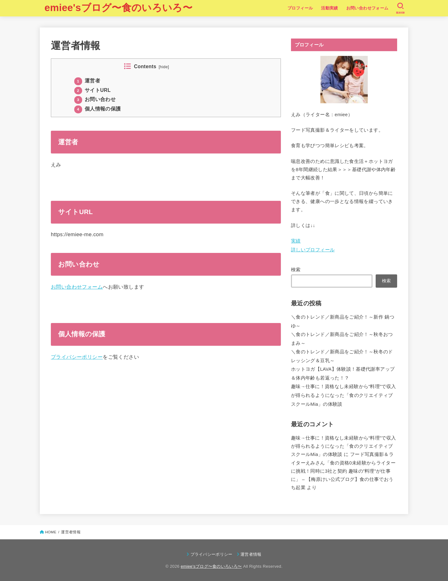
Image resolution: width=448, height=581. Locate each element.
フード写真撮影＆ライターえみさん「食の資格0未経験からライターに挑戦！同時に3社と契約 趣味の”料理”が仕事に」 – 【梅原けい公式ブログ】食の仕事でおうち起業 (343, 471)
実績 (296, 240)
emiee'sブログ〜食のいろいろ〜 (118, 7)
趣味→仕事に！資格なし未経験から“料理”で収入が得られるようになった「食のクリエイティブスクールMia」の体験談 (343, 395)
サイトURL (92, 90)
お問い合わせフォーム (367, 8)
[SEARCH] (400, 8)
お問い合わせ (95, 99)
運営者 (87, 80)
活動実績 (329, 8)
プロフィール (300, 8)
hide (164, 67)
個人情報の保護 (97, 108)
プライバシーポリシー (77, 357)
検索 (296, 269)
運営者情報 (251, 554)
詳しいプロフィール (313, 249)
